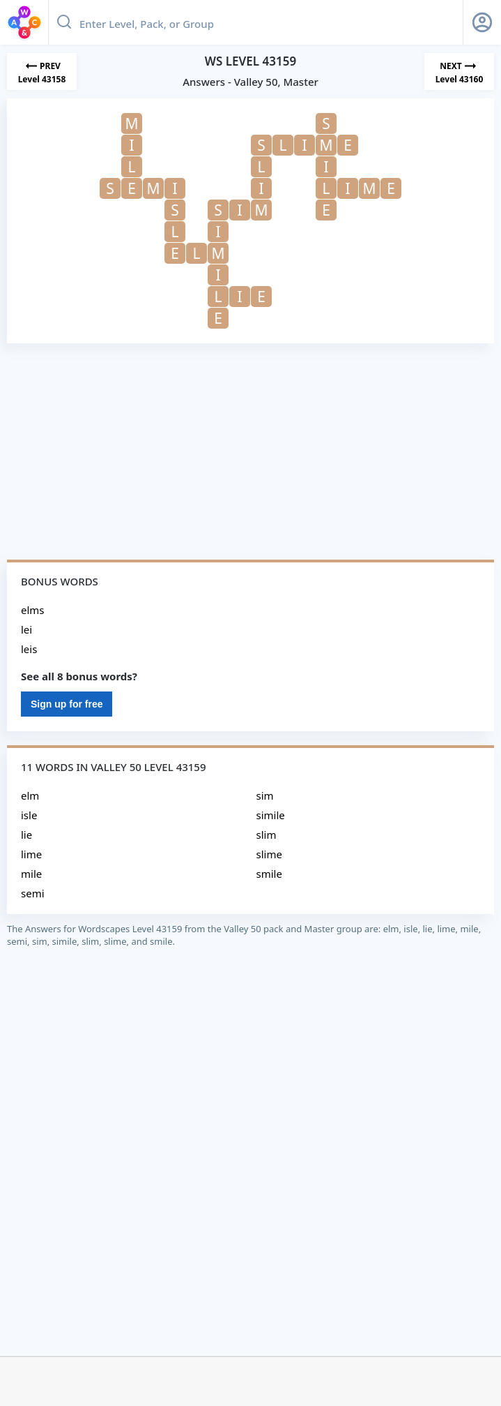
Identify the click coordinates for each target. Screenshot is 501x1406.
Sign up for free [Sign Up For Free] (66, 704)
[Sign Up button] (482, 22)
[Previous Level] (42, 71)
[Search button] (64, 22)
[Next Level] (459, 71)
